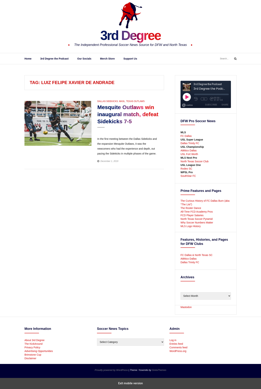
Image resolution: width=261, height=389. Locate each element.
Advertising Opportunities (38, 351)
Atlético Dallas (189, 150)
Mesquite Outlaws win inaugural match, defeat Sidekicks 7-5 (127, 114)
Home (28, 58)
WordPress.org (177, 351)
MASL (122, 101)
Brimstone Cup (32, 354)
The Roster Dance (191, 208)
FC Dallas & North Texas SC (196, 255)
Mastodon (186, 307)
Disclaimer (30, 358)
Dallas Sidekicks (107, 101)
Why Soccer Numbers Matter (197, 222)
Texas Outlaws (135, 101)
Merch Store (107, 58)
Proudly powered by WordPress (112, 370)
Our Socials (84, 58)
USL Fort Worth (189, 154)
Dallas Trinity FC (190, 143)
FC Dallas (186, 136)
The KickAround (33, 343)
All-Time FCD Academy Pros (197, 211)
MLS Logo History (191, 226)
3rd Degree (130, 35)
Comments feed (178, 347)
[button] (100, 131)
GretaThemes (159, 370)
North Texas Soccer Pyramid (197, 218)
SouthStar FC (188, 175)
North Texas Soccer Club (195, 161)
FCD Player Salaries (192, 215)
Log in (172, 340)
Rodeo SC (186, 168)
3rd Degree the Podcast (54, 58)
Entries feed (176, 343)
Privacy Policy (32, 347)
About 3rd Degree (34, 340)
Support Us (130, 58)
